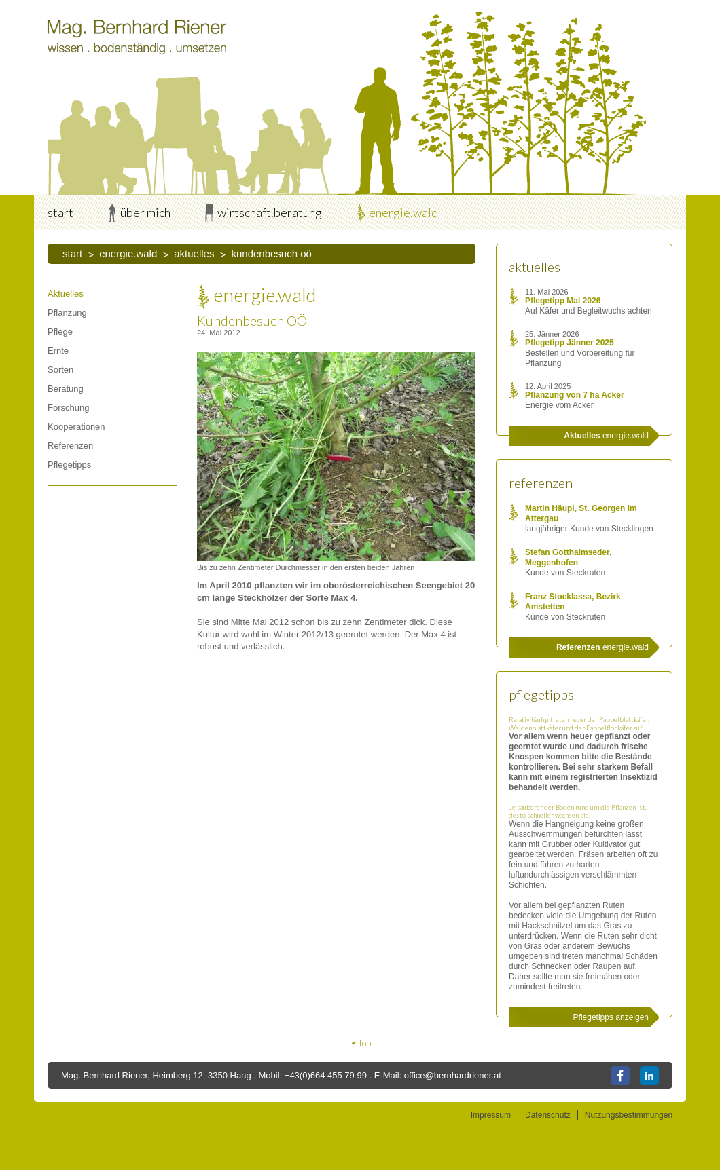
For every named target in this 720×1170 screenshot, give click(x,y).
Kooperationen (76, 426)
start (60, 212)
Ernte (58, 350)
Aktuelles (194, 253)
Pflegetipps (69, 464)
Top (364, 1043)
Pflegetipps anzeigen (611, 1017)
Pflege (60, 331)
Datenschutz (548, 1115)
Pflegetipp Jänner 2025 (569, 342)
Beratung (66, 388)
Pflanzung (67, 312)
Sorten (60, 369)
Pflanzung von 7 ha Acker (574, 395)
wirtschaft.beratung (269, 212)
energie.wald (403, 212)
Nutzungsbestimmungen (628, 1115)
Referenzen (70, 445)
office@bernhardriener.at (452, 1075)
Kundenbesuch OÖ (271, 253)
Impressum (491, 1115)
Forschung (68, 407)
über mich (145, 212)
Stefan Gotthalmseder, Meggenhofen (568, 557)
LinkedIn (649, 1075)
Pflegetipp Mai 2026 (562, 300)
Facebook (620, 1075)
